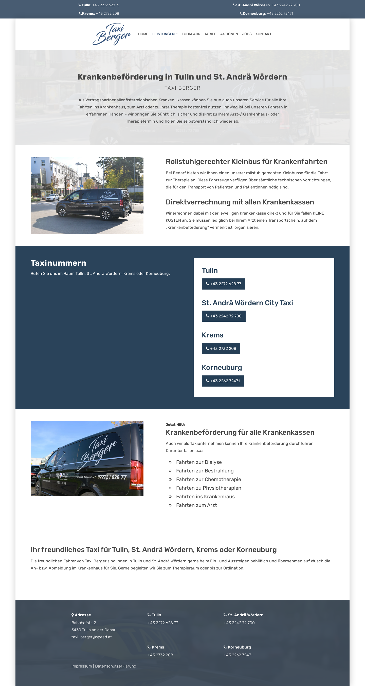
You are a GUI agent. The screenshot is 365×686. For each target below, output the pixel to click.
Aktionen (229, 34)
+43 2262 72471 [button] (223, 380)
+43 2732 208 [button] (221, 348)
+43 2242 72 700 (286, 5)
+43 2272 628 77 (106, 5)
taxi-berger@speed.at (91, 637)
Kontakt (263, 34)
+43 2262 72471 (280, 13)
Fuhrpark (191, 34)
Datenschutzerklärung (115, 666)
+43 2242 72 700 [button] (224, 316)
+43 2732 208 (107, 13)
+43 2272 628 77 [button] (223, 283)
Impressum (81, 666)
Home (143, 34)
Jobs (247, 34)
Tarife (210, 34)
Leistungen (163, 34)
